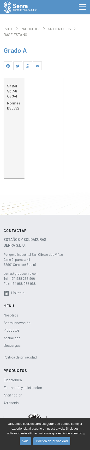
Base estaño (15, 34)
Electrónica (13, 380)
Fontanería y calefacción (23, 387)
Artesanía (11, 403)
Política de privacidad (20, 357)
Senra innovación (17, 323)
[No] (84, 434)
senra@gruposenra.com (21, 273)
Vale (25, 441)
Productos (30, 28)
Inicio (8, 28)
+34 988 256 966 (22, 278)
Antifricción (59, 28)
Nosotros (11, 315)
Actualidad (12, 338)
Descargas (12, 345)
